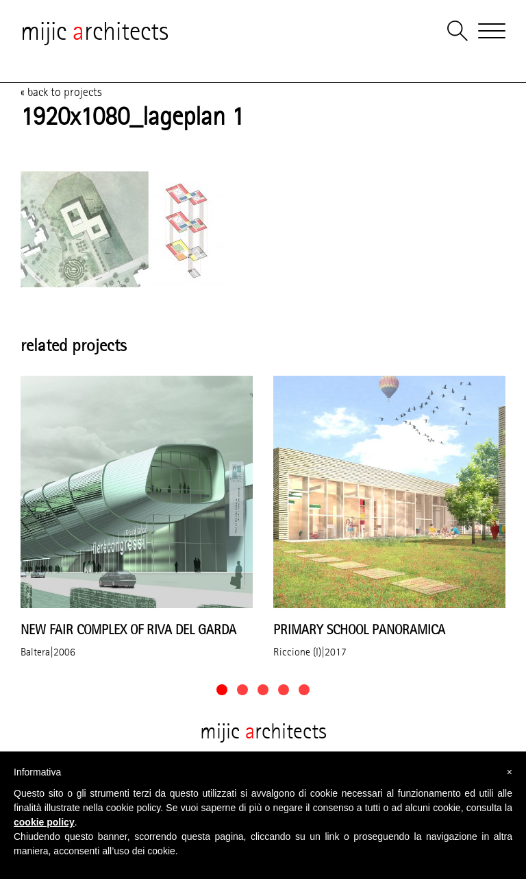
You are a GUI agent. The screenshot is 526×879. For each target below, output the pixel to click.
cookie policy (44, 822)
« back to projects (61, 92)
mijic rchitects (94, 30)
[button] (222, 690)
